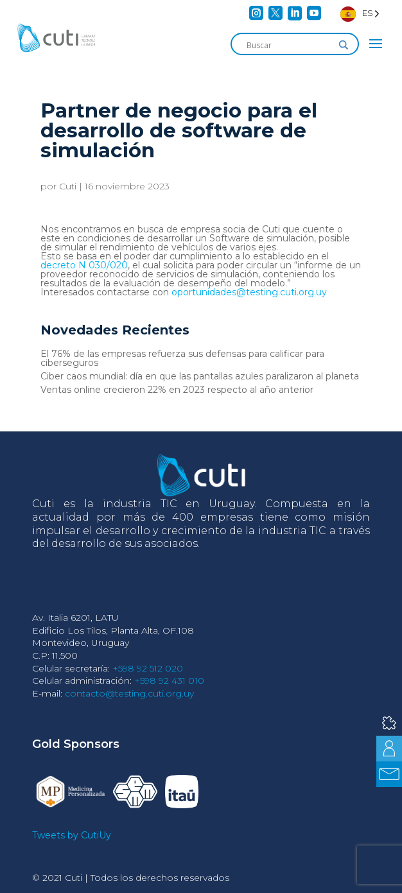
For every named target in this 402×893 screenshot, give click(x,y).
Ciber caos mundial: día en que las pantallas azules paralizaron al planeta (199, 376)
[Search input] (289, 45)
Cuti (67, 186)
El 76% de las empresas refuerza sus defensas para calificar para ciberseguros (182, 358)
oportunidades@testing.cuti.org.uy (249, 292)
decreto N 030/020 (84, 265)
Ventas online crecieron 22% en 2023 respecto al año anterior (176, 389)
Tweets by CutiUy (71, 835)
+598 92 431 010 (169, 680)
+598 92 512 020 (147, 668)
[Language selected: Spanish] (360, 13)
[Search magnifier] (344, 45)
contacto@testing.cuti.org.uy (129, 693)
